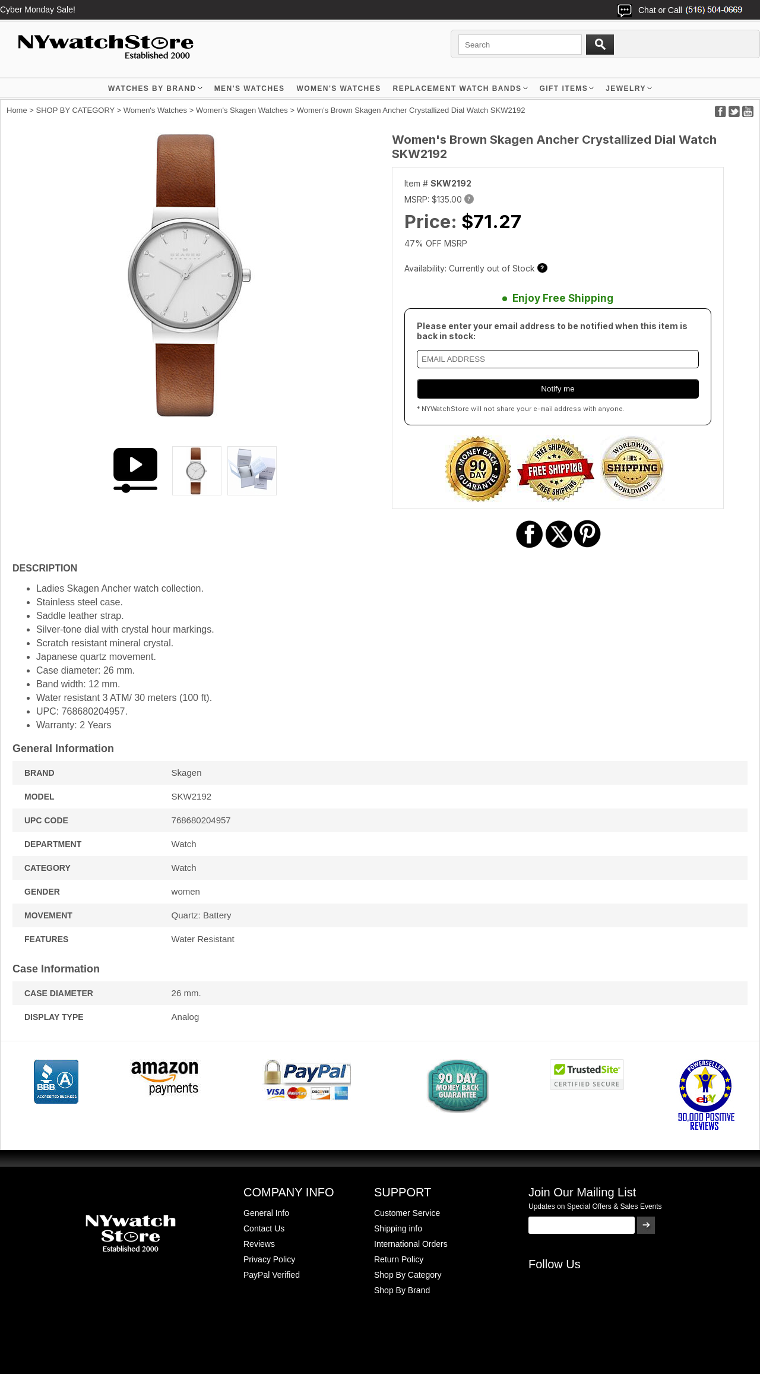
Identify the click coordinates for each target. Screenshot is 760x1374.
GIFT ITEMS (564, 88)
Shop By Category (408, 1275)
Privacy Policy (269, 1259)
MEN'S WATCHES (249, 88)
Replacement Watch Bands (457, 88)
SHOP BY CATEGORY (75, 110)
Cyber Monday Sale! (37, 9)
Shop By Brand (402, 1290)
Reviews (259, 1244)
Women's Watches (155, 110)
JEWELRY (626, 88)
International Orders (411, 1244)
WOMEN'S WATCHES (338, 88)
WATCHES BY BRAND (152, 88)
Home (17, 110)
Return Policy (398, 1259)
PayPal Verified (271, 1275)
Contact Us (263, 1228)
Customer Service (407, 1213)
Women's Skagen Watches (242, 110)
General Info (266, 1213)
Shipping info (398, 1228)
